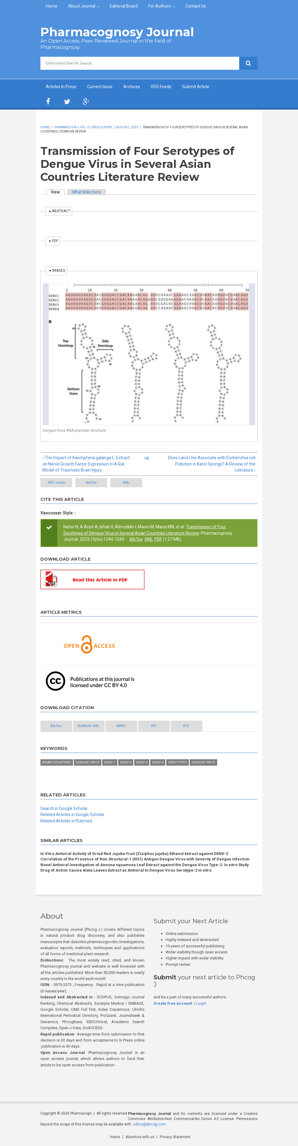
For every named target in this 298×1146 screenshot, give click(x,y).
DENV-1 (110, 762)
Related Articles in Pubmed (66, 820)
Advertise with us (139, 1137)
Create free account (173, 1003)
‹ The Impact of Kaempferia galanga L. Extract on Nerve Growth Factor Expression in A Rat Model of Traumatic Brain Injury (86, 463)
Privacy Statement (175, 1137)
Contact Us (195, 6)
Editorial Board (124, 6)
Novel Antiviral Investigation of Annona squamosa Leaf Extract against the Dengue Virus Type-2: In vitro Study (144, 865)
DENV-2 (126, 762)
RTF (186, 726)
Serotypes (177, 762)
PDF (158, 539)
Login (201, 1003)
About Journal (81, 6)
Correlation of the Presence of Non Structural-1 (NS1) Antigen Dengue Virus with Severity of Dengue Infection (144, 859)
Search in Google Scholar (64, 808)
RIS (153, 726)
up (146, 457)
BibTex (91, 483)
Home (51, 6)
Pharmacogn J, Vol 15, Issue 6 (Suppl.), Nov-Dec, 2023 (96, 127)
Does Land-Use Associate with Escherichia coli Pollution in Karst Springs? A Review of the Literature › (211, 463)
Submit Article (195, 86)
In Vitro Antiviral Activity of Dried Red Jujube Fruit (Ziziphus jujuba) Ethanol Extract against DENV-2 (134, 853)
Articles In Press (61, 86)
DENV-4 (157, 762)
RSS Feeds (161, 86)
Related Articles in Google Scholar (72, 814)
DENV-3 (141, 762)
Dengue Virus (88, 762)
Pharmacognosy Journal (117, 31)
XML (126, 483)
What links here (86, 192)
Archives (131, 86)
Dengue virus (203, 762)
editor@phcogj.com (149, 1124)
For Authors (159, 6)
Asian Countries (56, 762)
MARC (121, 726)
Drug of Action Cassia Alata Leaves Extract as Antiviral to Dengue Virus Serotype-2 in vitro (125, 870)
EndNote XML (88, 726)
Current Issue (100, 86)
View (58, 192)
